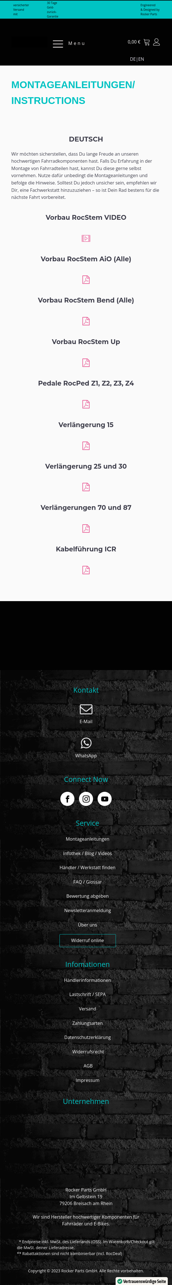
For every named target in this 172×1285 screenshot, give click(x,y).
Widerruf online (87, 940)
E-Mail (86, 721)
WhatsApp (86, 756)
